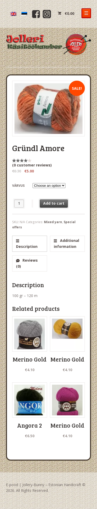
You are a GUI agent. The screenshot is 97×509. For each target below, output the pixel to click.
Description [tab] (27, 246)
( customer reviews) (32, 165)
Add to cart (53, 203)
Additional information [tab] (66, 243)
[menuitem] (13, 13)
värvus (18, 185)
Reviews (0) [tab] (27, 263)
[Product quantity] (19, 203)
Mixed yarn (53, 222)
